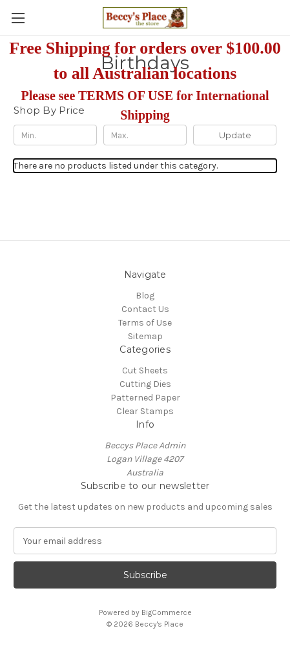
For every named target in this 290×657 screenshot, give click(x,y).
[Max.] (145, 135)
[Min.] (55, 135)
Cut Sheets (145, 370)
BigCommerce (166, 612)
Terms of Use (145, 322)
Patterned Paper (145, 397)
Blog (145, 295)
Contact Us (145, 309)
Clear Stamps (145, 411)
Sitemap (145, 336)
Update (235, 135)
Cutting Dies (145, 384)
